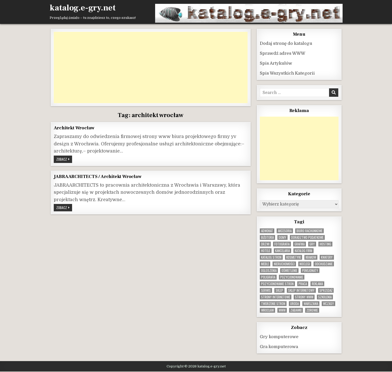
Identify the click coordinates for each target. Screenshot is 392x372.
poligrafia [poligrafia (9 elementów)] (268, 277)
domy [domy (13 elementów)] (282, 237)
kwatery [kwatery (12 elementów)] (327, 257)
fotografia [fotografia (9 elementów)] (282, 244)
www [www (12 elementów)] (282, 310)
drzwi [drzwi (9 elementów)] (265, 244)
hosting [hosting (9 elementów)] (325, 244)
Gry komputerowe (279, 336)
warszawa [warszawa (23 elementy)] (311, 303)
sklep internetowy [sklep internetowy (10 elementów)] (301, 290)
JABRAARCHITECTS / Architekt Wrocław (98, 176)
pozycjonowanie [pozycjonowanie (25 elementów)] (291, 277)
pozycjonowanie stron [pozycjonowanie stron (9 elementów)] (277, 283)
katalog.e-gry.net (83, 8)
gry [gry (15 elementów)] (312, 244)
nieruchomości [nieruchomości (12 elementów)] (284, 263)
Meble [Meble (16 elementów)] (265, 263)
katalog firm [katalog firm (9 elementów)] (303, 250)
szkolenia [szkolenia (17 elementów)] (325, 297)
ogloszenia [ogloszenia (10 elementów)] (269, 270)
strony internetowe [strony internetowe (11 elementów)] (275, 297)
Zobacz (64, 159)
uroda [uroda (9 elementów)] (294, 303)
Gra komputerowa (279, 346)
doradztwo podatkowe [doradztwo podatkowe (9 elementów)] (307, 237)
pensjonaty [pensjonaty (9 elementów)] (310, 270)
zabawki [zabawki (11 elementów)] (296, 310)
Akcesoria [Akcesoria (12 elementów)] (285, 230)
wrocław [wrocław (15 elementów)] (267, 310)
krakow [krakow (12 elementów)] (311, 257)
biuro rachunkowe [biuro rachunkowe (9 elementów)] (309, 230)
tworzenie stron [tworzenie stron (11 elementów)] (273, 303)
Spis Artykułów (276, 63)
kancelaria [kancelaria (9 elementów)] (282, 250)
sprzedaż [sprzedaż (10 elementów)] (325, 290)
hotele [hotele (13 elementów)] (265, 250)
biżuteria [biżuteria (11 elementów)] (267, 237)
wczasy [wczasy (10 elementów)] (328, 303)
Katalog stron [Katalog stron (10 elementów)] (271, 257)
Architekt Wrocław (74, 128)
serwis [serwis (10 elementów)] (266, 290)
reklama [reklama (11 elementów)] (317, 283)
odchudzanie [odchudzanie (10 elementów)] (324, 263)
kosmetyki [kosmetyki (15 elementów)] (293, 257)
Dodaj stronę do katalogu (286, 43)
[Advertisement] (151, 67)
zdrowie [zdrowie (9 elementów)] (312, 310)
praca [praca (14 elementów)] (303, 283)
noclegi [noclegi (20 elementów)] (305, 263)
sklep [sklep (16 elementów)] (279, 290)
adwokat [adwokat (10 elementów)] (267, 230)
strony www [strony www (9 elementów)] (304, 297)
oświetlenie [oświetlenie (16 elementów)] (289, 270)
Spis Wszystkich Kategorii (287, 73)
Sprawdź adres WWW (282, 53)
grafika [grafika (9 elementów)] (299, 244)
